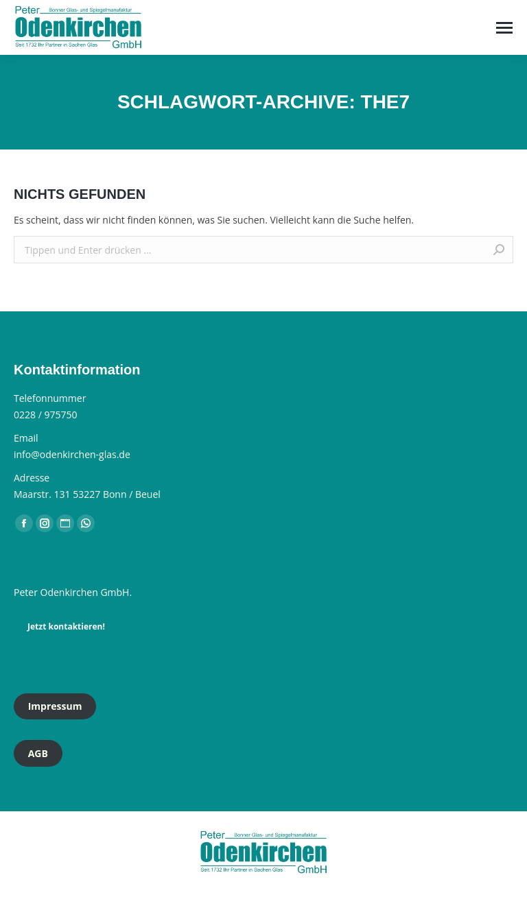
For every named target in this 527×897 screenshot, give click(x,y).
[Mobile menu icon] (504, 27)
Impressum (55, 706)
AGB (38, 753)
